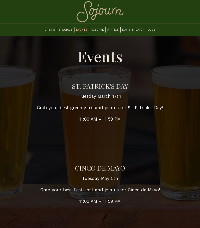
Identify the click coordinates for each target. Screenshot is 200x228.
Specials (66, 29)
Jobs (151, 29)
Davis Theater (133, 29)
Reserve (97, 29)
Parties (113, 29)
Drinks (50, 29)
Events (82, 29)
